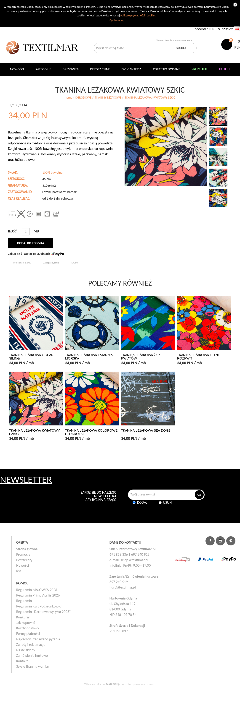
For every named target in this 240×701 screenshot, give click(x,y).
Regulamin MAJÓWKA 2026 (36, 590)
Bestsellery (24, 560)
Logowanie (201, 29)
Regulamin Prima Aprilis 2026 (38, 595)
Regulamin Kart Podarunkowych (39, 606)
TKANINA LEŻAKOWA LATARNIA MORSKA (89, 356)
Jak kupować (25, 622)
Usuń (167, 502)
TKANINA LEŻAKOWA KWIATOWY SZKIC (34, 432)
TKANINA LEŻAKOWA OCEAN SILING (31, 356)
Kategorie (43, 69)
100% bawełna (52, 172)
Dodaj (142, 502)
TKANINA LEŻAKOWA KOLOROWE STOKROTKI (91, 432)
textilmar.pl (113, 684)
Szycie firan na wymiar (32, 666)
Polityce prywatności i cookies (138, 15)
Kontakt (22, 661)
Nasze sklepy (25, 650)
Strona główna (27, 549)
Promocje (23, 554)
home (68, 97)
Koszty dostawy (27, 628)
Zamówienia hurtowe (32, 655)
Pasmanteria (131, 69)
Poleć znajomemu (22, 262)
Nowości (22, 565)
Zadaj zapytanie (51, 262)
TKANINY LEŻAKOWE (108, 97)
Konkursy (23, 617)
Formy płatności (28, 633)
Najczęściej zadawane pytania (38, 639)
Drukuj (75, 262)
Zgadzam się (116, 20)
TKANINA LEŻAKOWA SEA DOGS (146, 430)
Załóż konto (225, 29)
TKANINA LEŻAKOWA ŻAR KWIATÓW (140, 356)
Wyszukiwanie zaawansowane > (174, 40)
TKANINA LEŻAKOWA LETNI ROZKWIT (198, 356)
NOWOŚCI (17, 69)
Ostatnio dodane (166, 69)
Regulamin (24, 601)
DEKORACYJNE (100, 69)
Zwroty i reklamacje (30, 644)
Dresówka (70, 69)
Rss (18, 571)
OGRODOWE (83, 97)
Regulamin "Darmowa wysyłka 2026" (43, 612)
